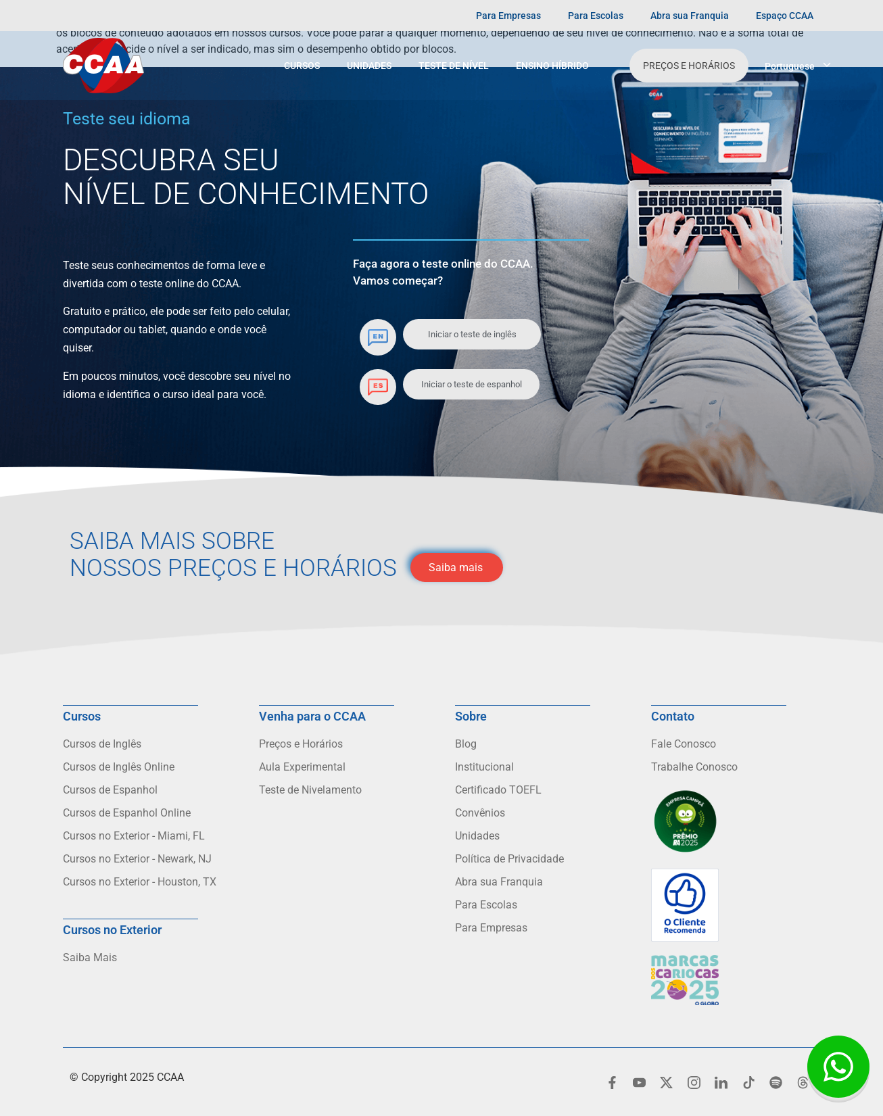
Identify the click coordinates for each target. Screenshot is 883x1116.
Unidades (369, 65)
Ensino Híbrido (552, 65)
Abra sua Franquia (689, 15)
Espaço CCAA (784, 15)
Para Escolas (595, 15)
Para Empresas (508, 15)
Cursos (302, 65)
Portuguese (790, 66)
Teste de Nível (454, 65)
